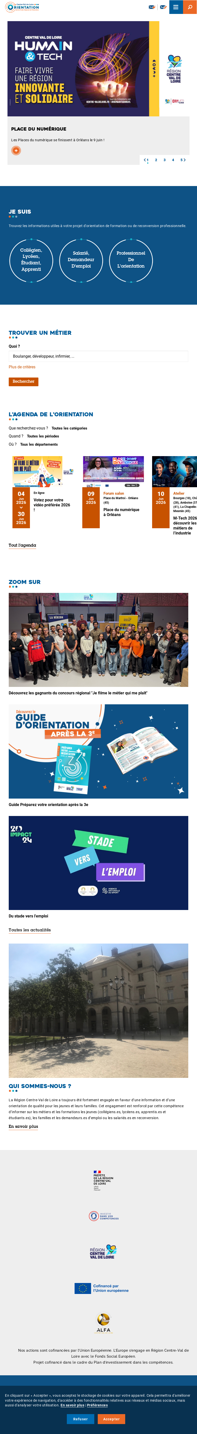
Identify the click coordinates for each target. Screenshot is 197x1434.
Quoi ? (14, 346)
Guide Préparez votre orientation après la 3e (48, 804)
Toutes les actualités (30, 930)
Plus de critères (22, 367)
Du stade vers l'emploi (28, 916)
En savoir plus (23, 1127)
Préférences (97, 1405)
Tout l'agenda (22, 546)
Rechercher (23, 382)
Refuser (80, 1419)
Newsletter (152, 7)
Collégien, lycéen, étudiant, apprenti (31, 260)
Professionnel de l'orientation (131, 260)
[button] (145, 160)
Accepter (111, 1419)
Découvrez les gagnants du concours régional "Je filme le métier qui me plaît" (78, 693)
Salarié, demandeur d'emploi (81, 260)
